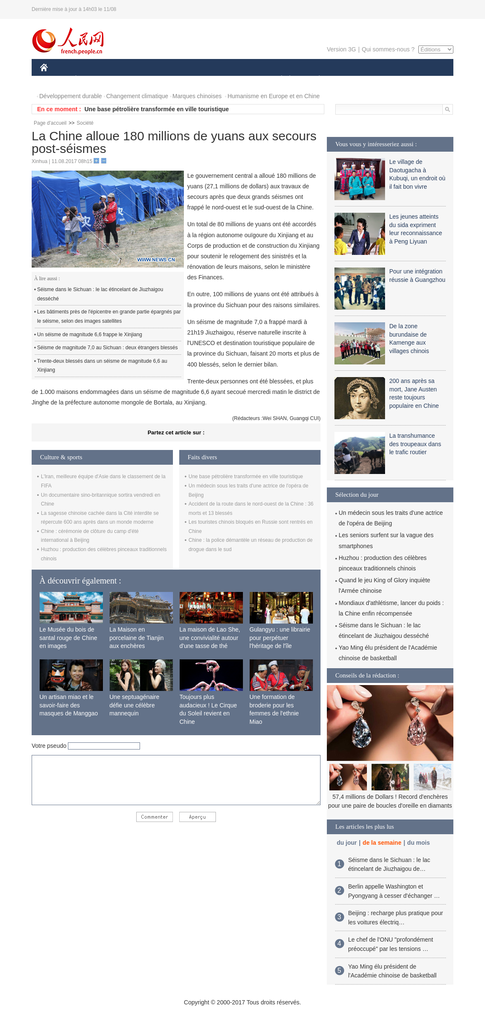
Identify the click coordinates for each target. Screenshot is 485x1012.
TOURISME (384, 79)
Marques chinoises (197, 96)
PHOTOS (423, 79)
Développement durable (70, 96)
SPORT (348, 79)
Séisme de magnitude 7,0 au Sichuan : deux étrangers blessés (107, 348)
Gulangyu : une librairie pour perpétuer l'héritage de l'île (280, 637)
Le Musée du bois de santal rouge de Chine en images (68, 637)
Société (85, 123)
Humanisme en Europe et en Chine (273, 96)
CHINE (54, 79)
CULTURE (240, 79)
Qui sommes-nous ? (388, 49)
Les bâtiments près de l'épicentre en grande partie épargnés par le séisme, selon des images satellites (109, 316)
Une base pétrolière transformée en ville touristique (156, 109)
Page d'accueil (50, 123)
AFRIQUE (165, 79)
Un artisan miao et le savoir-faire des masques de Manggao (69, 705)
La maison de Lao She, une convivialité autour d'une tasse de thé (210, 637)
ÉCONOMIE (91, 79)
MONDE (129, 79)
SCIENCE (202, 79)
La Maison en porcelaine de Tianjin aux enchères (137, 637)
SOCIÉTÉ (277, 79)
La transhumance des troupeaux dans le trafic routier (415, 443)
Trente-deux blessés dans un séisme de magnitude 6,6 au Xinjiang (102, 365)
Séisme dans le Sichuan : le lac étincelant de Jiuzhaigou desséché (100, 294)
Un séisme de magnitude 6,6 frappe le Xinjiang (89, 334)
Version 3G (341, 49)
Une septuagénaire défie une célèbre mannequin (134, 705)
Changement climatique (137, 96)
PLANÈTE (315, 79)
